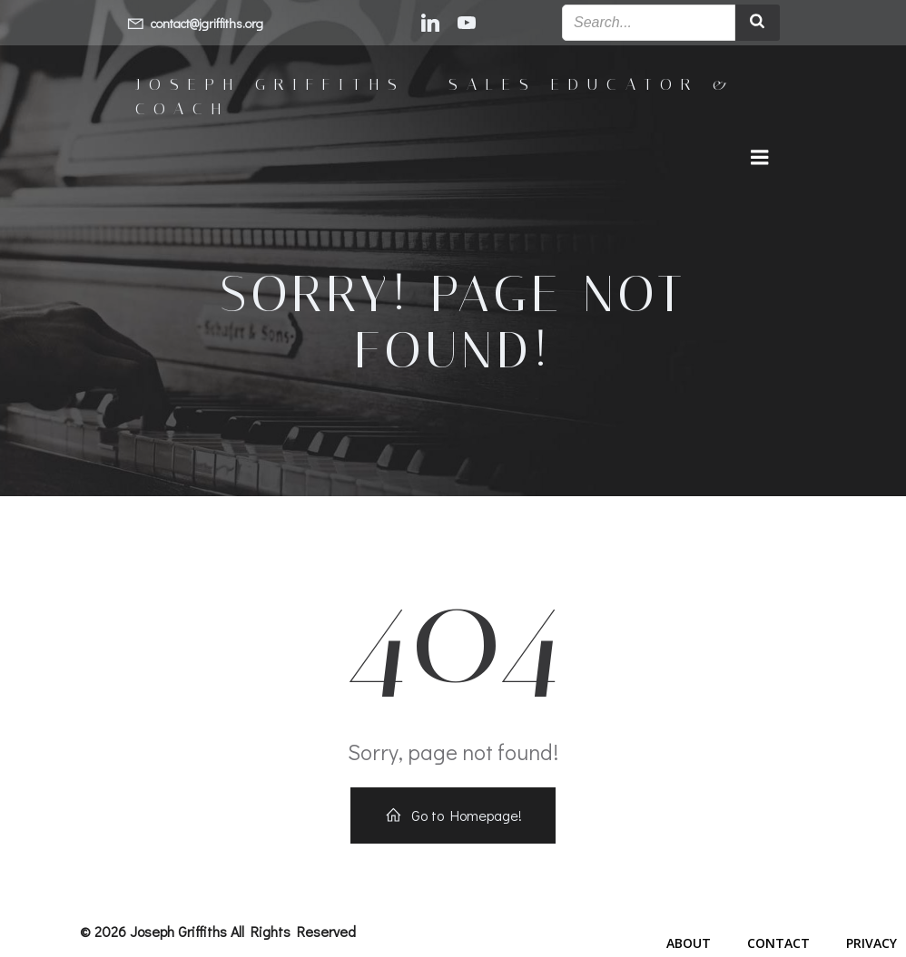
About (688, 943)
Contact (778, 943)
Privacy (871, 943)
